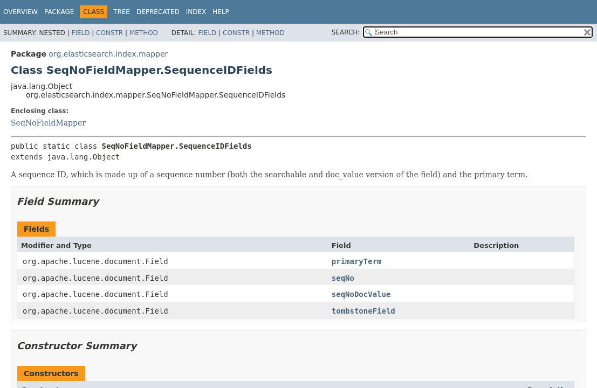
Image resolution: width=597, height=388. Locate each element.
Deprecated (158, 12)
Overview (20, 12)
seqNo (343, 278)
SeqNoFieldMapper (48, 123)
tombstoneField (363, 311)
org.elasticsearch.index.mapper (108, 54)
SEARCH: (346, 32)
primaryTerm (357, 261)
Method (143, 33)
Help (220, 12)
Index (196, 12)
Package (59, 12)
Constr (109, 33)
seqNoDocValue (361, 294)
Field (80, 33)
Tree (121, 12)
